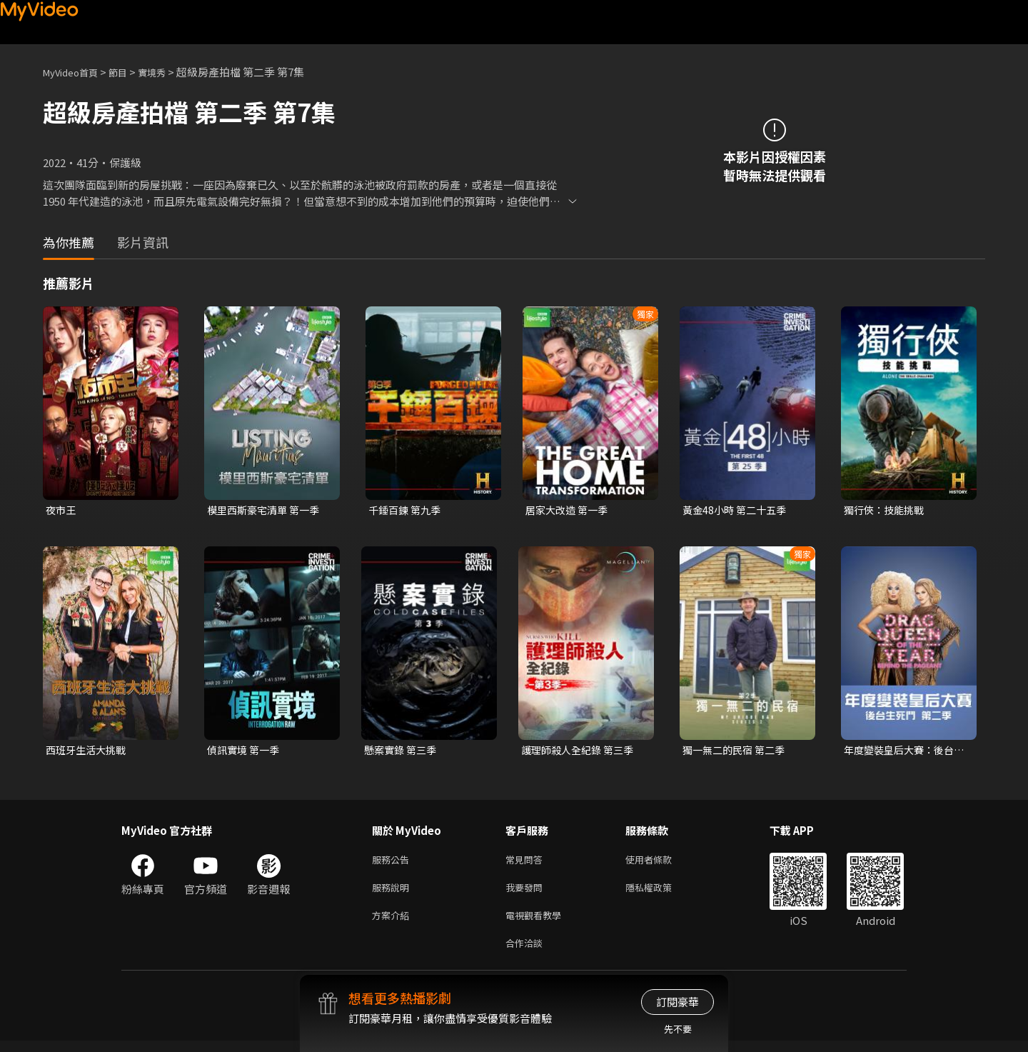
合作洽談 (526, 953)
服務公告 (393, 863)
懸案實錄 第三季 (402, 751)
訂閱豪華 (677, 1001)
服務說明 (393, 893)
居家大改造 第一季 (569, 510)
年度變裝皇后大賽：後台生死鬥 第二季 (903, 752)
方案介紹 (393, 923)
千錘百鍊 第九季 (406, 510)
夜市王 (62, 510)
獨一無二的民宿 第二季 (737, 751)
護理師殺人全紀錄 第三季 (581, 751)
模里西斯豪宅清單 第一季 (267, 510)
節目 (129, 71)
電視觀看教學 (537, 923)
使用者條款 (660, 863)
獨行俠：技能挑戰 (886, 510)
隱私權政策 (660, 893)
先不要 (678, 1029)
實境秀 (167, 71)
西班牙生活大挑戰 (88, 751)
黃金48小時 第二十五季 (737, 510)
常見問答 (526, 863)
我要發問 (526, 893)
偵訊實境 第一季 (245, 751)
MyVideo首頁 (75, 71)
